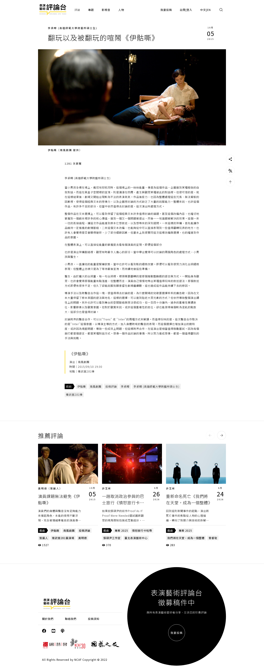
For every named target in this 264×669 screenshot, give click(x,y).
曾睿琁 (213, 538)
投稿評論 (111, 386)
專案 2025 (121, 530)
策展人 (43, 538)
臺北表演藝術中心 (136, 538)
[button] (210, 435)
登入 (189, 10)
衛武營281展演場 (63, 538)
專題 (91, 10)
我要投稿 (166, 10)
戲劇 (69, 386)
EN (209, 10)
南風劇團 (95, 386)
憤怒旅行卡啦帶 (142, 530)
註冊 (183, 10)
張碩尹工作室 (112, 538)
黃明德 (82, 538)
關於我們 (48, 619)
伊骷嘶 (81, 386)
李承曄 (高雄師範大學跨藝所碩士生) (72, 28)
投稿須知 (93, 619)
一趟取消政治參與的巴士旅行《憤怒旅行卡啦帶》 (123, 502)
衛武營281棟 (74, 394)
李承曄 (125, 386)
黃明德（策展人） (50, 488)
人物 (121, 10)
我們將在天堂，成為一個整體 (186, 538)
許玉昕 (106, 488)
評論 (77, 10)
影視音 (106, 10)
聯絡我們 (70, 619)
